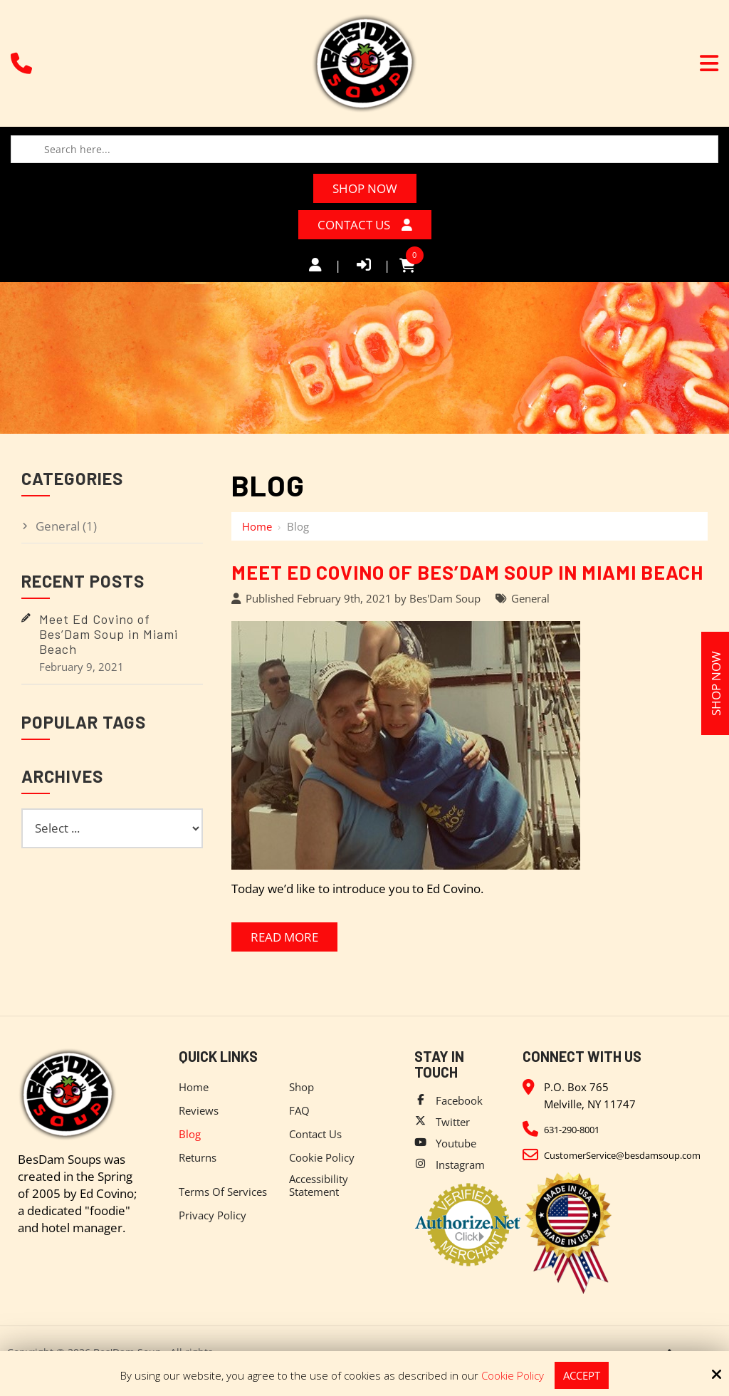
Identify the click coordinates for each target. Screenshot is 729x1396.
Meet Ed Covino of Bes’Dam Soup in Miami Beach (467, 572)
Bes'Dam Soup (445, 598)
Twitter (453, 1122)
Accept (581, 1375)
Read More (284, 937)
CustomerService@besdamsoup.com (622, 1155)
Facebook (459, 1100)
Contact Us (365, 225)
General (530, 598)
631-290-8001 (571, 1129)
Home (257, 526)
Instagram (460, 1164)
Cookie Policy (512, 1375)
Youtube (456, 1143)
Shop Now (364, 188)
